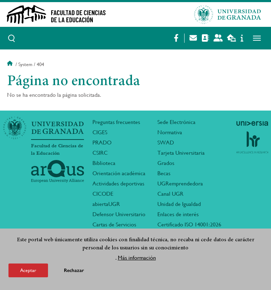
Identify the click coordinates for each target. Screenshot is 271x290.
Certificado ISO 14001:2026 (189, 224)
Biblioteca (103, 163)
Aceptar (28, 270)
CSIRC (100, 152)
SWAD (165, 142)
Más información (137, 257)
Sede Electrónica (176, 122)
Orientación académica (118, 173)
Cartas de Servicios (114, 224)
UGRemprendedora (180, 183)
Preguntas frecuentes (116, 122)
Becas (163, 173)
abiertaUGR (106, 204)
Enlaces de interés (178, 214)
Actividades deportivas (118, 183)
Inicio (10, 64)
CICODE (102, 193)
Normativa (169, 132)
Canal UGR (170, 193)
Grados (165, 163)
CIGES (99, 132)
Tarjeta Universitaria (181, 152)
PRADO (102, 142)
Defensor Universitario (118, 214)
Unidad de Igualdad (179, 204)
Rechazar (74, 270)
